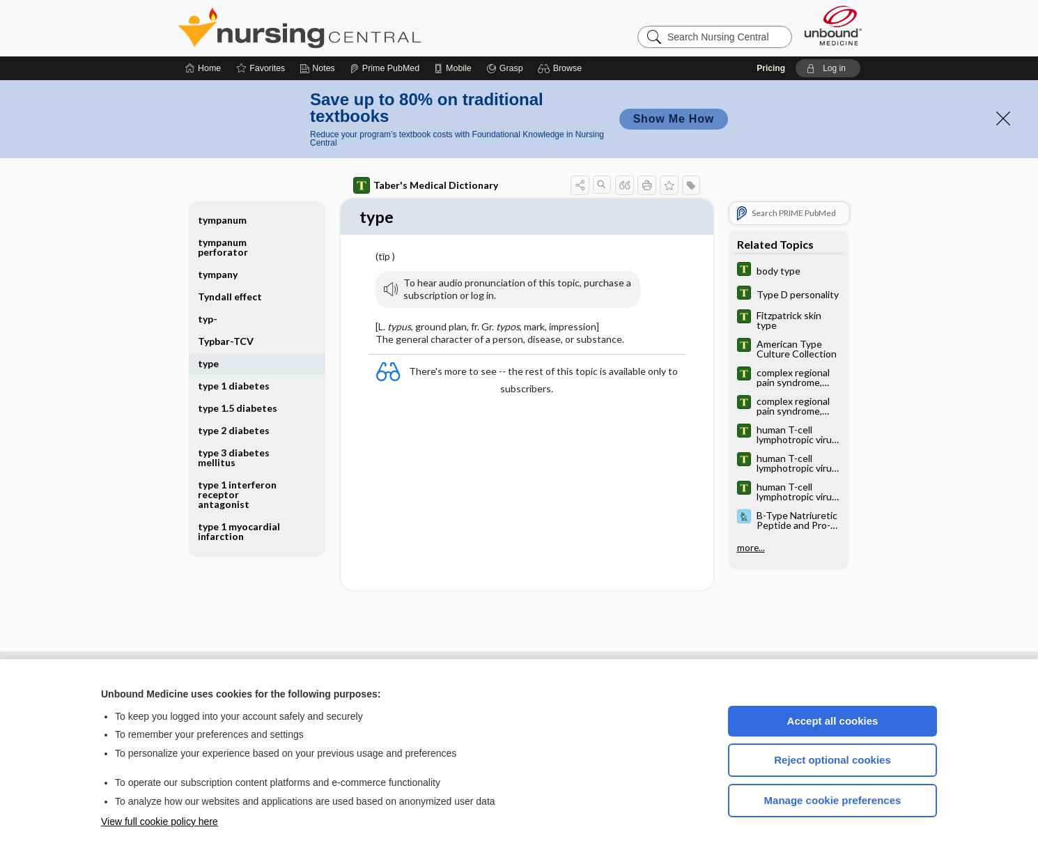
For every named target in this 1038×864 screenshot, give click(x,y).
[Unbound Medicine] (833, 25)
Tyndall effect (230, 296)
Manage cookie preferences (832, 800)
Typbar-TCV (226, 341)
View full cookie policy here (159, 821)
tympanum (222, 220)
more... (751, 547)
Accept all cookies (832, 721)
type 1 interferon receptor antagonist (237, 494)
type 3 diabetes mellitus (234, 457)
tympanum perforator (223, 247)
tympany (218, 274)
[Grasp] (504, 68)
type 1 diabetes (234, 386)
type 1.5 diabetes (237, 408)
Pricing (771, 68)
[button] (562, 68)
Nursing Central (352, 28)
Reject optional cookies (832, 760)
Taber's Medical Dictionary (425, 185)
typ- (207, 319)
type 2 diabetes (234, 430)
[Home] (203, 68)
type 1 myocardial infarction (239, 531)
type (208, 363)
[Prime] (384, 68)
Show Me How (673, 119)
